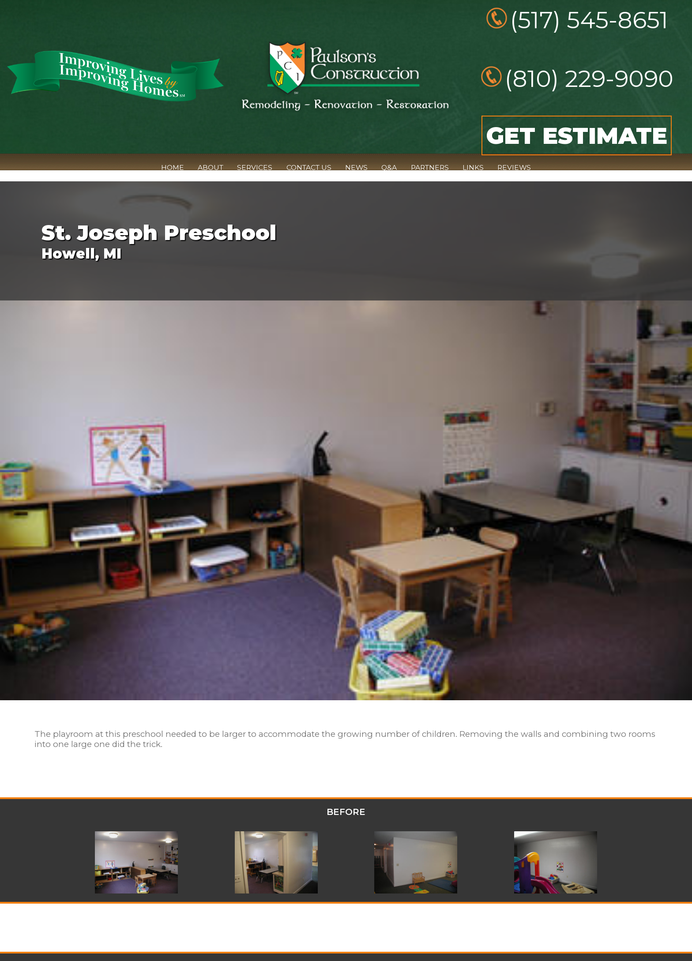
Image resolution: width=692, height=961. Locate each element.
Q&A (389, 167)
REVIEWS (514, 167)
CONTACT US (308, 167)
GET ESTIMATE (576, 135)
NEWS (356, 167)
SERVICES (254, 167)
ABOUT (210, 167)
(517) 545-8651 (589, 20)
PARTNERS (430, 167)
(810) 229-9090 (589, 78)
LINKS (473, 167)
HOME (172, 167)
